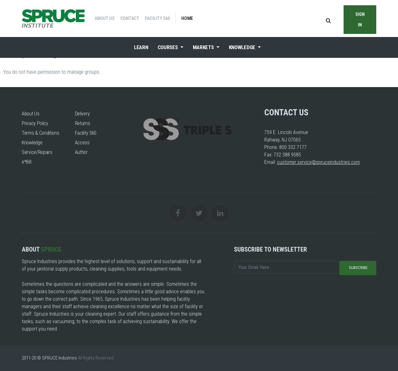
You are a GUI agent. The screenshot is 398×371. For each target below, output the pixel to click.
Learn (141, 47)
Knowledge (243, 47)
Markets (204, 47)
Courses (168, 47)
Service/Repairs (37, 152)
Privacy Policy (35, 123)
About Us (105, 18)
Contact (129, 18)
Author (81, 152)
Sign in (360, 19)
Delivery (82, 114)
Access (82, 143)
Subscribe (358, 267)
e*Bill (26, 162)
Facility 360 (157, 18)
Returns (82, 123)
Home (187, 18)
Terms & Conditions (40, 133)
